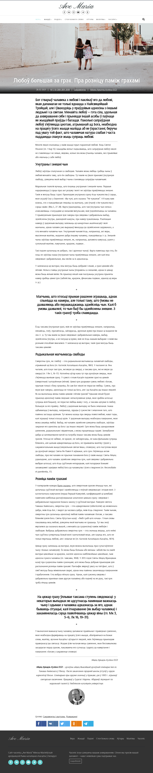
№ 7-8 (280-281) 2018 (60, 89)
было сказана (64, 485)
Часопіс (141, 738)
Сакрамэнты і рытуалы (54, 716)
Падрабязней (75, 761)
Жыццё (47, 19)
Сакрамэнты (80, 89)
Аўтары (90, 19)
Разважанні (71, 716)
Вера (38, 19)
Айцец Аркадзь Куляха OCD (103, 89)
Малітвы (100, 19)
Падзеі (57, 19)
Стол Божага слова (74, 19)
